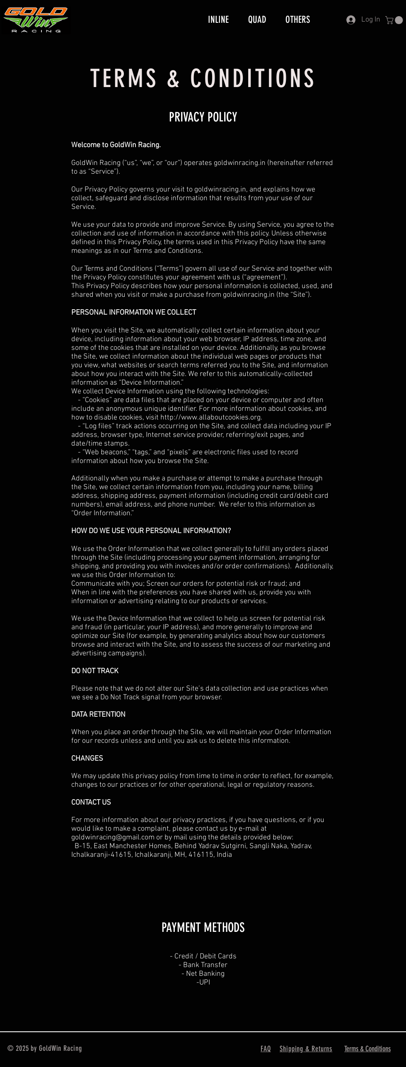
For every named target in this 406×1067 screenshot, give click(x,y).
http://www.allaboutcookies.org (210, 417)
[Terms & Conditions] (368, 1048)
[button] (395, 20)
